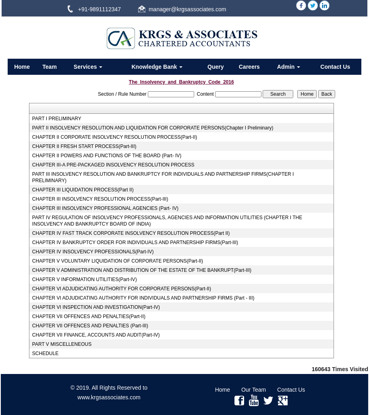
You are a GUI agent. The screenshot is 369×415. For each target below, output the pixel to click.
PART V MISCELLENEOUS (61, 344)
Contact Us (335, 67)
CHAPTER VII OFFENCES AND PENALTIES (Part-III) (90, 326)
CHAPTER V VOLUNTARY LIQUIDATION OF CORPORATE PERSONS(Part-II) (117, 261)
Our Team (253, 389)
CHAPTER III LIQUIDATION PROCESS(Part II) (83, 190)
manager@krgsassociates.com (187, 9)
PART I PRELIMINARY (56, 118)
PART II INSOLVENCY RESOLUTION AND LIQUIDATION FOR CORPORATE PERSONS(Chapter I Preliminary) (153, 128)
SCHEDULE (45, 353)
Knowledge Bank (156, 67)
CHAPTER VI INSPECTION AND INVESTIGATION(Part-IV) (96, 307)
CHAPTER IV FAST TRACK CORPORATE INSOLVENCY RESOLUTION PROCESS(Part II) (131, 233)
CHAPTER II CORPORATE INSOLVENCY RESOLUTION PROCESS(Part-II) (114, 137)
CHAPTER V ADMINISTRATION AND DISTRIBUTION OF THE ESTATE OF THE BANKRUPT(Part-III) (141, 270)
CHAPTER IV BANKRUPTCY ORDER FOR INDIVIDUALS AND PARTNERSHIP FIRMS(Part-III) (135, 242)
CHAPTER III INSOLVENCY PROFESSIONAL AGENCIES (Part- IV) (105, 208)
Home (22, 67)
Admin (288, 67)
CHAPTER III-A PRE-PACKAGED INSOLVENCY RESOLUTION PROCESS (113, 165)
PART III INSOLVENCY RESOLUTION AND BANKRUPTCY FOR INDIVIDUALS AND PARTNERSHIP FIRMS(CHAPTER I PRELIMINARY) (163, 177)
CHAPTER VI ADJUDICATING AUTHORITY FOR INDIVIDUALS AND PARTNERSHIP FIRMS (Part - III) (143, 298)
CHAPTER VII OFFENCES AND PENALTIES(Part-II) (88, 316)
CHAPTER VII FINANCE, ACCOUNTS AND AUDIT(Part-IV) (96, 335)
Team (49, 67)
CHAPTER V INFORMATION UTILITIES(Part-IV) (84, 279)
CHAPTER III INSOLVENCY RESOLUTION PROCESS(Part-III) (100, 199)
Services (88, 67)
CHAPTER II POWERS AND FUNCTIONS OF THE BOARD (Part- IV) (106, 155)
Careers (249, 67)
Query (215, 67)
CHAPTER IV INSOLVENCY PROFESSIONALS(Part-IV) (93, 252)
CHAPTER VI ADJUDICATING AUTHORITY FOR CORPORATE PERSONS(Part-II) (121, 289)
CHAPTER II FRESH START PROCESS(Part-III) (84, 146)
